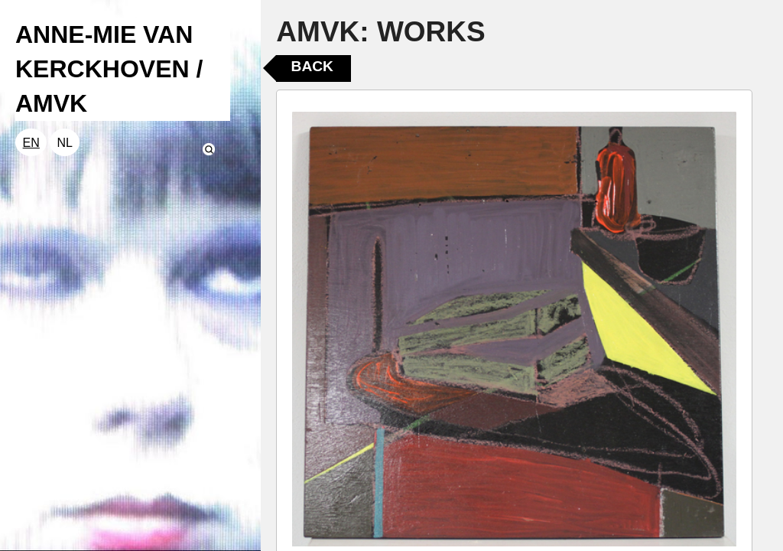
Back (312, 66)
